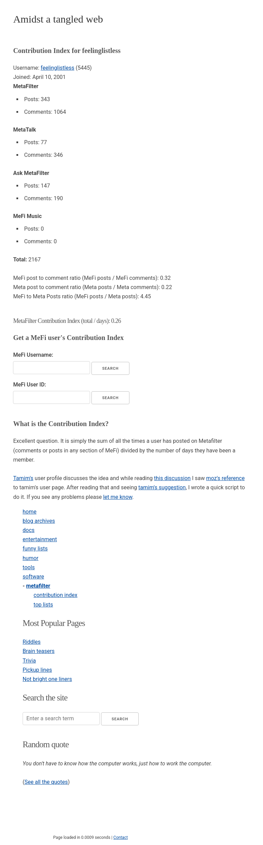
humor (30, 558)
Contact (120, 837)
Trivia (29, 660)
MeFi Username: (33, 355)
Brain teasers (38, 651)
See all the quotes (46, 782)
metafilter (38, 586)
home (29, 511)
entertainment (40, 539)
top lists (43, 604)
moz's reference (225, 478)
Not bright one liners (47, 679)
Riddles (31, 642)
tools (29, 567)
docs (29, 530)
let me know (117, 497)
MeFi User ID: (29, 384)
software (33, 576)
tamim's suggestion (162, 487)
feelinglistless (57, 68)
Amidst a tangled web (58, 19)
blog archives (39, 521)
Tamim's (23, 478)
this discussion (172, 478)
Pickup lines (37, 670)
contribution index (55, 595)
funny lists (35, 548)
